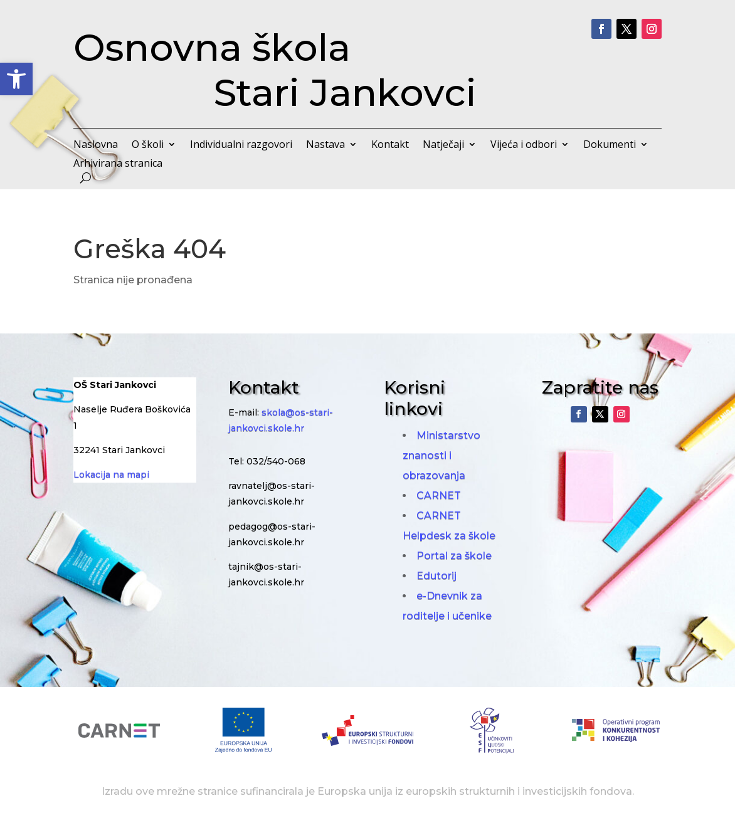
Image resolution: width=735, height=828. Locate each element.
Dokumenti (609, 145)
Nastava (325, 145)
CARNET (438, 495)
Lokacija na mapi (111, 474)
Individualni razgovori (241, 145)
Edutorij (436, 576)
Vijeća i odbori (523, 145)
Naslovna (95, 145)
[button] (16, 79)
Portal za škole (454, 556)
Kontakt (390, 145)
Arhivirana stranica (117, 164)
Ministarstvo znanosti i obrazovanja (441, 455)
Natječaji (443, 145)
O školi (148, 145)
